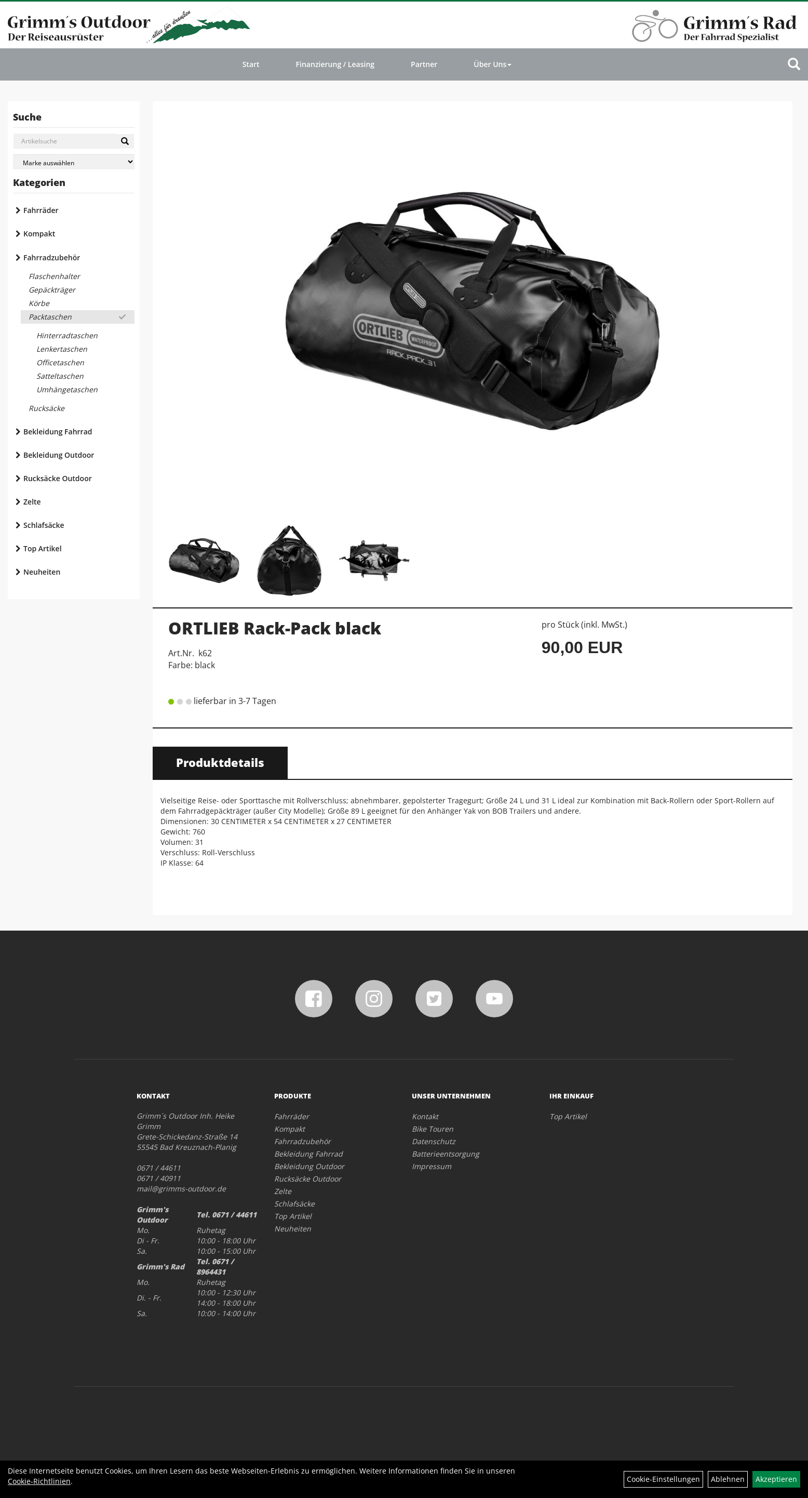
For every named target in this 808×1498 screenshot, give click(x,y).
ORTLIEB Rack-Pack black (274, 628)
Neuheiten (41, 572)
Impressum (431, 1166)
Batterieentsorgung (445, 1154)
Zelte (32, 502)
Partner (424, 64)
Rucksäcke (46, 408)
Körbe (39, 303)
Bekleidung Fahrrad (57, 431)
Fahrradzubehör (51, 257)
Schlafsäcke (43, 525)
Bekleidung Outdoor (58, 455)
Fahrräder (41, 210)
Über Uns (492, 64)
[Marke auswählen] (73, 161)
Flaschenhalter (54, 276)
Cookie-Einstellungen (663, 1479)
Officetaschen (60, 362)
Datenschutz (433, 1141)
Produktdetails (220, 762)
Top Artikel (42, 548)
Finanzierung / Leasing (335, 64)
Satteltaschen (60, 376)
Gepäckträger (52, 290)
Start (251, 64)
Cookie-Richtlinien (39, 1481)
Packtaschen (50, 317)
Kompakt (39, 233)
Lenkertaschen (61, 349)
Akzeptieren (776, 1479)
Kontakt (425, 1116)
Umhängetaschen (67, 389)
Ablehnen (728, 1479)
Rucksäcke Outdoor (57, 478)
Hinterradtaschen (67, 335)
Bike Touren (432, 1129)
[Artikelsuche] (794, 64)
